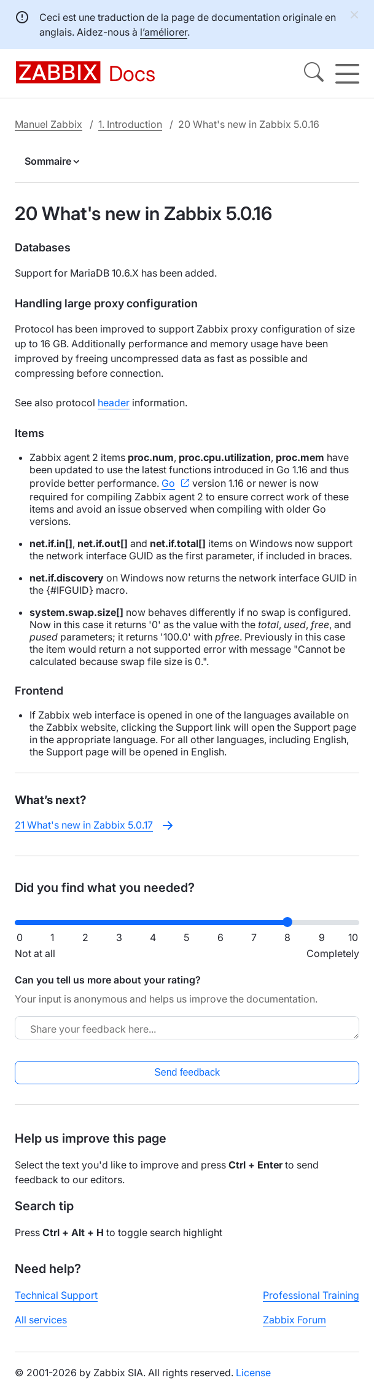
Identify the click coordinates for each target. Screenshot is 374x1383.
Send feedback (187, 1072)
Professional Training (311, 1295)
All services (41, 1320)
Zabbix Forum (294, 1320)
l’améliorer (163, 32)
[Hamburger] (347, 74)
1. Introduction (130, 124)
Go (168, 483)
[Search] (314, 73)
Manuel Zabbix (48, 124)
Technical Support (56, 1295)
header (114, 402)
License (253, 1372)
